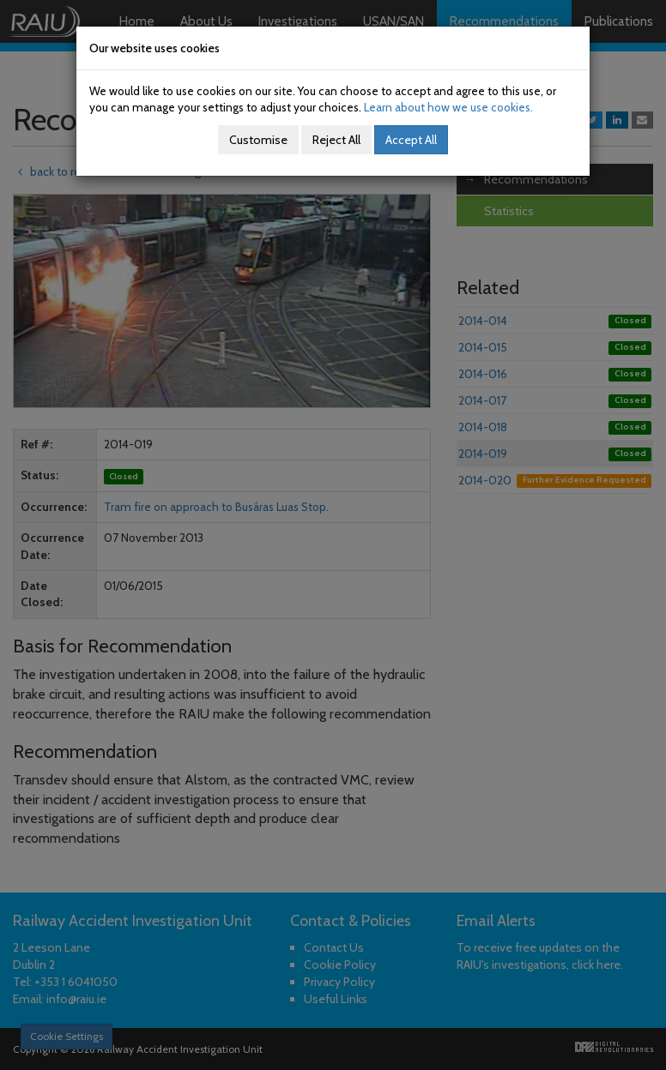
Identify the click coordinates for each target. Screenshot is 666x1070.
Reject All (336, 139)
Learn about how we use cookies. (448, 107)
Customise (258, 139)
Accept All (411, 139)
